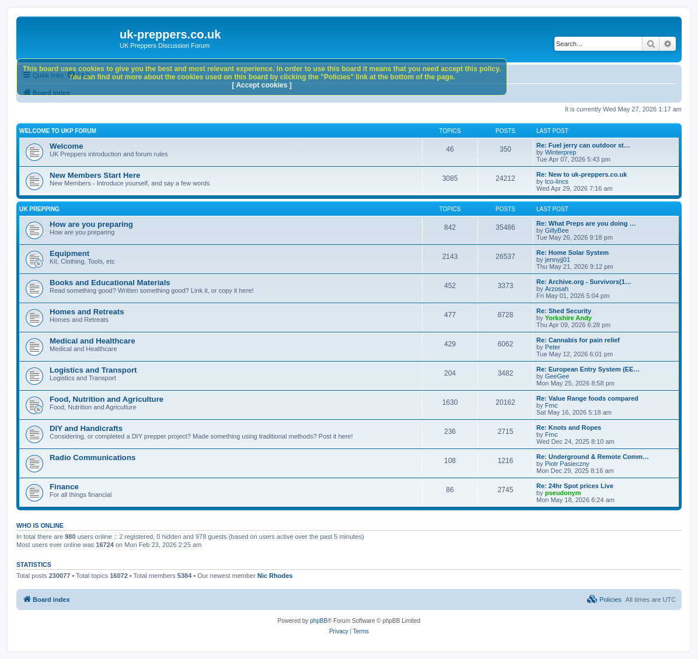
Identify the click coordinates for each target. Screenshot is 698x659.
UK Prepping (39, 209)
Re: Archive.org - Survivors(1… (583, 281)
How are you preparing (91, 224)
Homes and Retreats (87, 311)
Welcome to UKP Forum (57, 131)
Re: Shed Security (563, 310)
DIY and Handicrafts (86, 428)
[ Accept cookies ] (262, 85)
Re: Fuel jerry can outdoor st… (583, 145)
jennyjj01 (557, 259)
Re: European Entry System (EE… (588, 369)
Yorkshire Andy (568, 317)
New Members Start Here (95, 175)
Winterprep (561, 152)
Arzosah (556, 288)
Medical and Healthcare (92, 340)
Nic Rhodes (275, 575)
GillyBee (557, 230)
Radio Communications (92, 457)
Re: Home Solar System (572, 252)
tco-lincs (556, 181)
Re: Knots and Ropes (568, 427)
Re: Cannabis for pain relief (578, 339)
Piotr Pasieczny (567, 463)
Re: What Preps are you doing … (586, 223)
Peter (552, 346)
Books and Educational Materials (110, 282)
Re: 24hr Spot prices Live (574, 485)
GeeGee (557, 376)
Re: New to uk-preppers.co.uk (581, 174)
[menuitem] (604, 600)
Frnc (551, 405)
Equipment (69, 253)
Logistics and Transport (93, 370)
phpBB (318, 621)
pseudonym (563, 492)
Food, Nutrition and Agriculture (106, 399)
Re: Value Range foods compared (587, 398)
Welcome (66, 146)
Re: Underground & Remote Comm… (592, 456)
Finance (64, 486)
